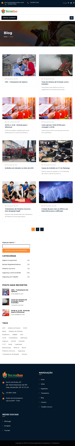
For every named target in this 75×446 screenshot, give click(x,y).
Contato (43, 402)
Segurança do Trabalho (15, 277)
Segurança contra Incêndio (15, 273)
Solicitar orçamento (9, 18)
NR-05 (24, 348)
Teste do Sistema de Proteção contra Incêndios (55, 83)
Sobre (43, 384)
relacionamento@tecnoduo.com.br (14, 3)
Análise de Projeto (14, 328)
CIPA (21, 334)
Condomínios (13, 338)
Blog (42, 398)
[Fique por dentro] (16, 246)
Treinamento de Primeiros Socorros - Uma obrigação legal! (18, 210)
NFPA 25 (16, 348)
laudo (10, 344)
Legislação (18, 344)
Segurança (21, 351)
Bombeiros (6, 334)
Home (5, 37)
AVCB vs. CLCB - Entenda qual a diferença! (16, 126)
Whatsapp (7, 421)
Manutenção (6, 348)
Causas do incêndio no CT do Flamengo (56, 168)
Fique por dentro (8, 242)
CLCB (4, 338)
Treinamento (45, 393)
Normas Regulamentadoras (15, 264)
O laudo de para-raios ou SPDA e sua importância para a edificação (55, 210)
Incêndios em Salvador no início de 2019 (19, 168)
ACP (3, 328)
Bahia (4, 331)
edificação (23, 338)
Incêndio (22, 341)
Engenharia (44, 389)
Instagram (7, 426)
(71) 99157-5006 (34, 3)
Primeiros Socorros (15, 268)
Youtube (7, 430)
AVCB (25, 328)
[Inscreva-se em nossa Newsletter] (16, 251)
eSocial (13, 341)
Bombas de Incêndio (16, 331)
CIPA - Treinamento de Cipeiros (16, 82)
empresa (5, 341)
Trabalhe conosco (46, 407)
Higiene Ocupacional (15, 260)
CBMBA (14, 334)
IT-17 (4, 344)
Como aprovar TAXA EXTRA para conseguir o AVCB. (53, 126)
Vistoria (24, 354)
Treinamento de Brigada (10, 354)
